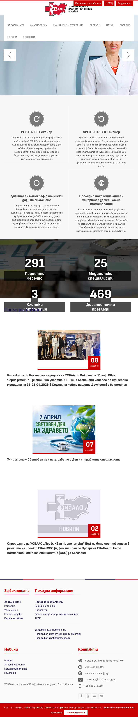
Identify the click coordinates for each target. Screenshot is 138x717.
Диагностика (38, 23)
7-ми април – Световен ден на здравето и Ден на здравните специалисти (64, 459)
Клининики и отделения (68, 23)
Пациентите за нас (15, 668)
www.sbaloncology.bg (96, 673)
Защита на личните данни (50, 629)
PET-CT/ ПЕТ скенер (36, 132)
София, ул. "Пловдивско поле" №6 (104, 660)
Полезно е (10, 673)
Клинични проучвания (88, 3)
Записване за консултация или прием (57, 614)
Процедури (41, 610)
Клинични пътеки (45, 606)
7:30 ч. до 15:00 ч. (94, 667)
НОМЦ (109, 3)
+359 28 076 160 (93, 685)
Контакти (29, 35)
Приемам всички (76, 712)
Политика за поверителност (52, 638)
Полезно (124, 23)
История (9, 606)
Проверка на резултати (49, 602)
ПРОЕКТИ (94, 23)
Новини (12, 35)
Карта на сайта (13, 618)
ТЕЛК (38, 618)
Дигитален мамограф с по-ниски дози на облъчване (37, 198)
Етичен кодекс (13, 614)
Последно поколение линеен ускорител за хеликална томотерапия (101, 200)
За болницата (15, 23)
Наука (109, 23)
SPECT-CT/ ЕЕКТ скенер (101, 132)
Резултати (124, 3)
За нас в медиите (14, 664)
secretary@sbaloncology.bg (101, 679)
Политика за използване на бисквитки (58, 634)
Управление (11, 610)
